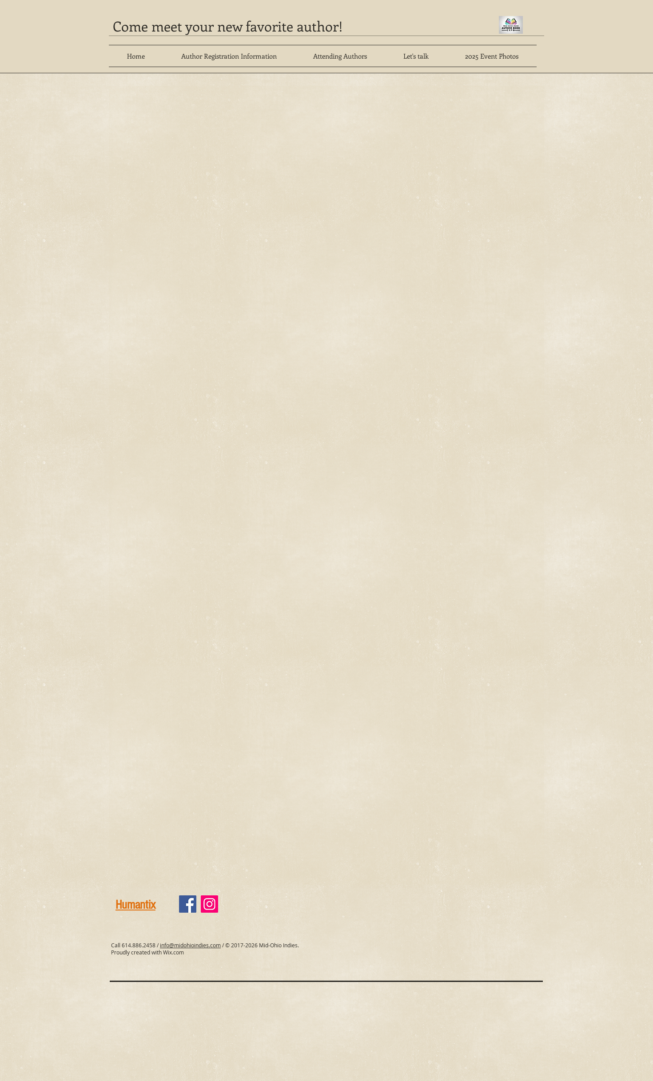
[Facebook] (187, 904)
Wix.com (173, 952)
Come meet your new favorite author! (228, 26)
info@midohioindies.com (190, 945)
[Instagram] (209, 904)
